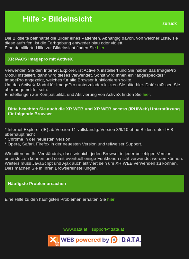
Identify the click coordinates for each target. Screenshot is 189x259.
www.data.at (75, 229)
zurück (169, 23)
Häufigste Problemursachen (37, 183)
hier (101, 47)
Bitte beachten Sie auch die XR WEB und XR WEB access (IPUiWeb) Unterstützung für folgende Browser (94, 111)
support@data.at (108, 229)
